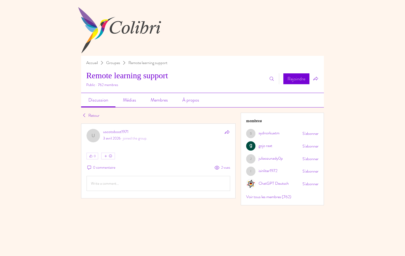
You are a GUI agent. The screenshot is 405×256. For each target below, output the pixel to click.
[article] (158, 160)
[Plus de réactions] (108, 156)
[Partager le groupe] (316, 78)
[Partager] (227, 132)
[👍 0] (92, 156)
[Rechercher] (272, 78)
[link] (98, 100)
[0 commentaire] (101, 167)
